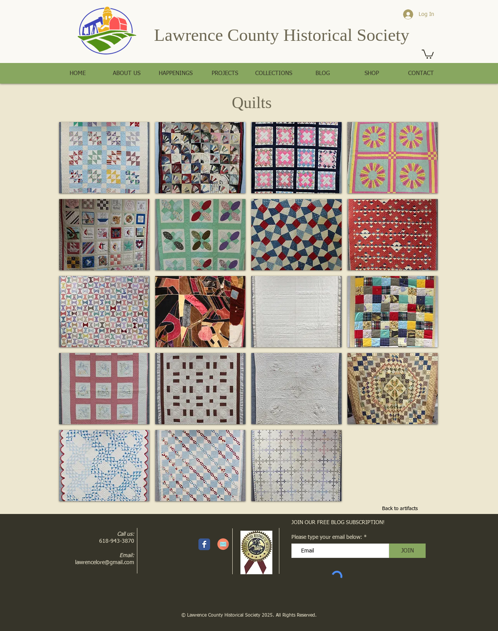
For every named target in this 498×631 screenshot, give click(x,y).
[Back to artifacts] (400, 509)
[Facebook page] (204, 544)
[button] (428, 54)
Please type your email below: (326, 537)
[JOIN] (407, 551)
